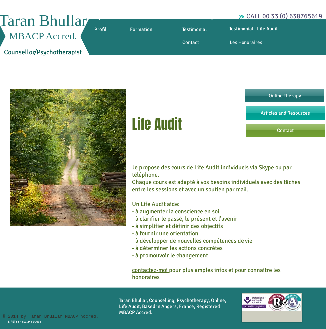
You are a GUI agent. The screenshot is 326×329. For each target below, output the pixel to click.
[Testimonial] (194, 29)
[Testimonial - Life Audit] (253, 28)
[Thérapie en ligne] (200, 17)
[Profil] (100, 29)
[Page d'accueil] (107, 17)
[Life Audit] (239, 17)
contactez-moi (150, 270)
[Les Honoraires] (246, 42)
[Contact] (190, 42)
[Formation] (141, 29)
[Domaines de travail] (151, 17)
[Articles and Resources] (285, 113)
